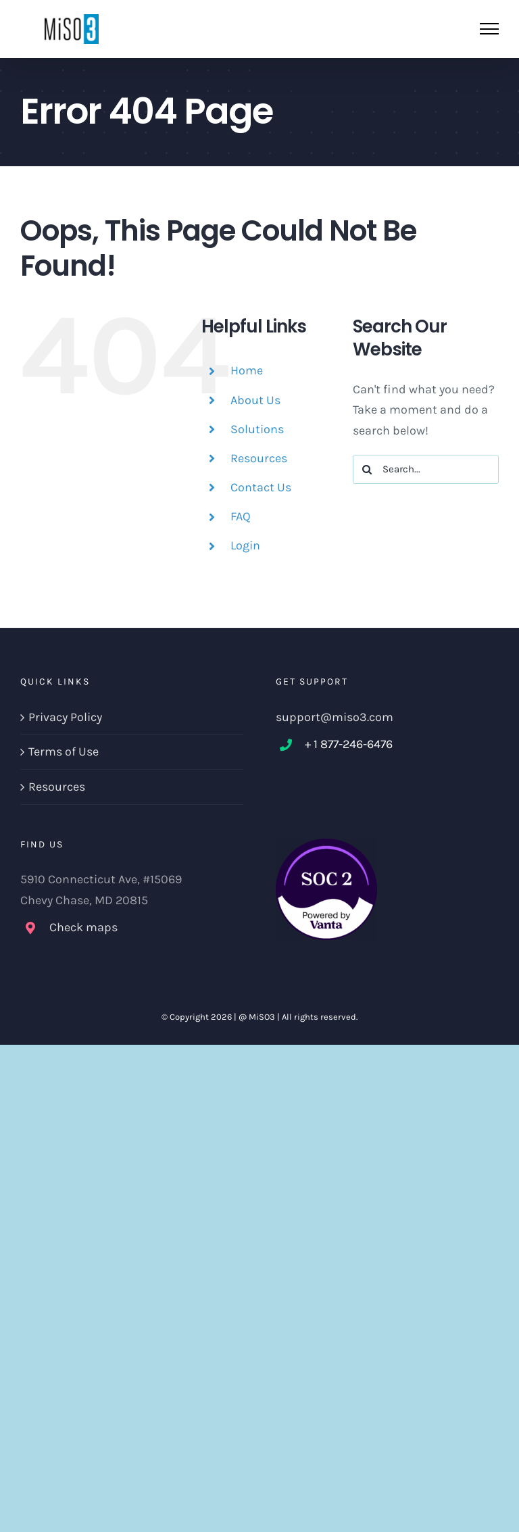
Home (246, 370)
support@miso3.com (334, 717)
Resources (258, 458)
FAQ (240, 516)
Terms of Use (63, 751)
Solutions (257, 429)
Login (245, 545)
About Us (255, 400)
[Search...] (426, 469)
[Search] (367, 469)
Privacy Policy (65, 717)
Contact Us (260, 487)
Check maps (83, 927)
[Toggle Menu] (489, 28)
